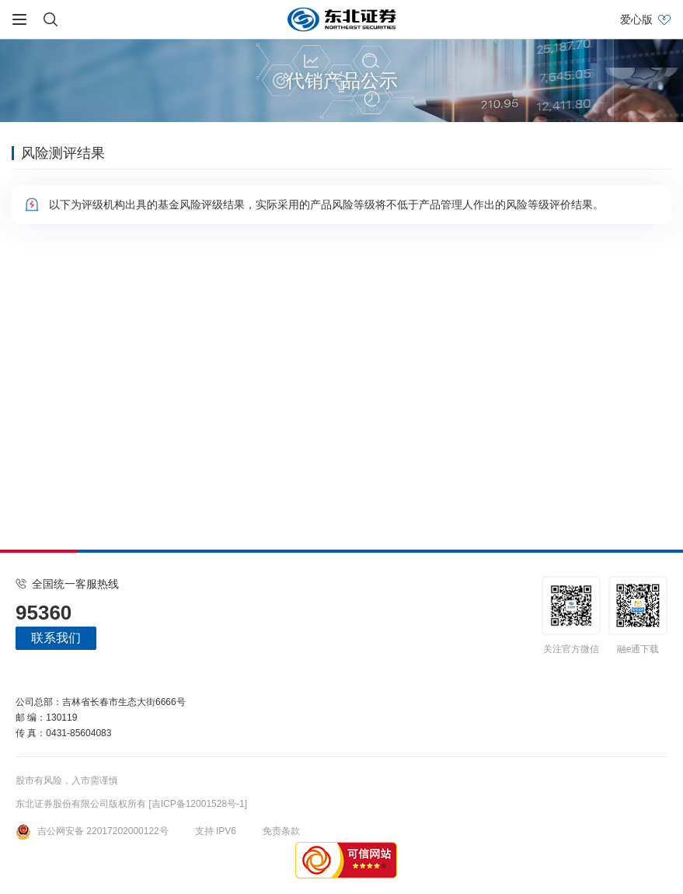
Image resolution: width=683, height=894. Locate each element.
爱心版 (636, 19)
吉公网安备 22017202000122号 (92, 831)
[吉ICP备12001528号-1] (197, 803)
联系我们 (56, 637)
